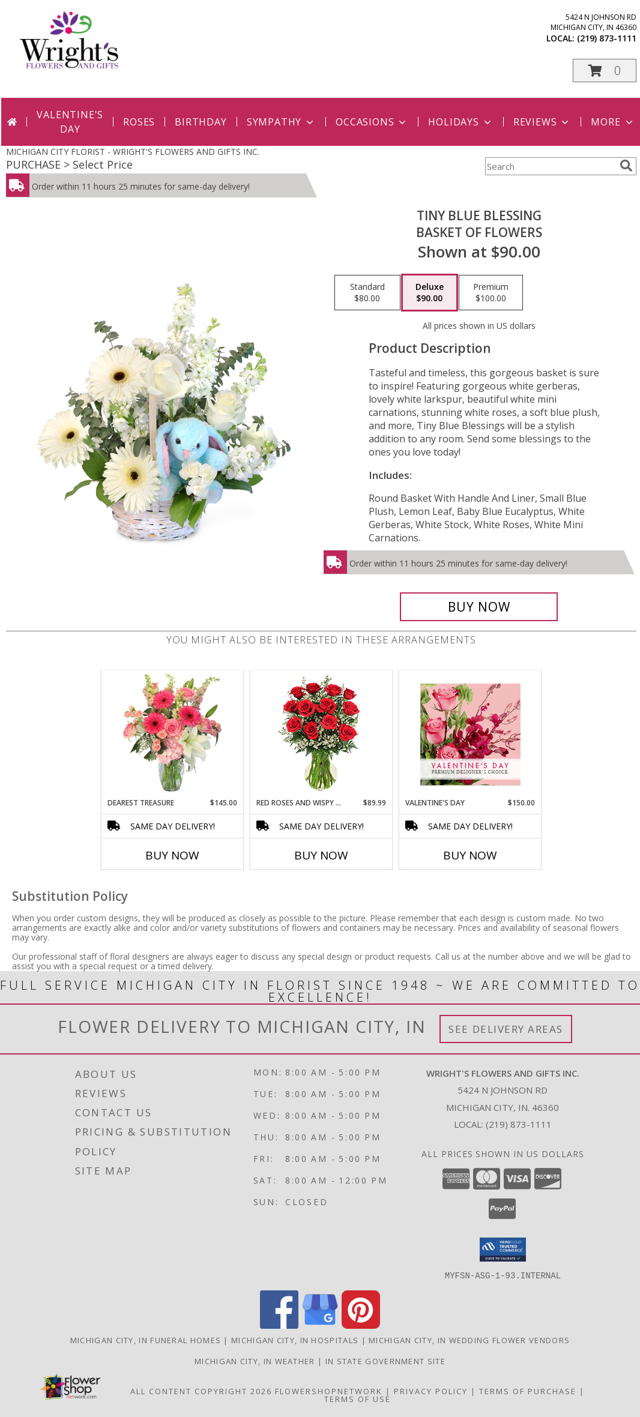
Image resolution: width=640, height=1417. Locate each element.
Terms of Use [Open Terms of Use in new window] (357, 1398)
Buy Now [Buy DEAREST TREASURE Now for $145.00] (172, 855)
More (613, 121)
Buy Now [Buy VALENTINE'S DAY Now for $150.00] (470, 855)
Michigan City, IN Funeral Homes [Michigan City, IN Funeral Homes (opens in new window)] (145, 1339)
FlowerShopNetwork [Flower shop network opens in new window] (328, 1390)
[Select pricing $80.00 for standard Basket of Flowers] (367, 292)
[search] (626, 165)
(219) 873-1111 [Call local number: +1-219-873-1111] (606, 38)
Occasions (372, 121)
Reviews (542, 121)
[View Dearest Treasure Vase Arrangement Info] (172, 734)
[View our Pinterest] (361, 1325)
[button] (604, 70)
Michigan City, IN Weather (255, 1360)
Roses (139, 121)
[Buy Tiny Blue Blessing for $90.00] (479, 606)
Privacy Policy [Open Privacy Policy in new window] (431, 1390)
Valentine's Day (70, 122)
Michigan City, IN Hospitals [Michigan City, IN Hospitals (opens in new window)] (294, 1339)
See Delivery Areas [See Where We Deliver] (505, 1029)
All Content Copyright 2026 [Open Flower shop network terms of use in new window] (201, 1390)
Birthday (200, 121)
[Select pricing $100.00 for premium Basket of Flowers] (490, 292)
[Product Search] (550, 166)
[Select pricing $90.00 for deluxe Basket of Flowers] (429, 292)
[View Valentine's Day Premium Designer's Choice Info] (470, 734)
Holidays (460, 121)
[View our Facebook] (279, 1325)
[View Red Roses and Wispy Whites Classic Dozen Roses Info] (321, 734)
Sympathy (281, 121)
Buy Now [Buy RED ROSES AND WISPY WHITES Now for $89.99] (321, 855)
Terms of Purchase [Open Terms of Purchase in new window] (527, 1390)
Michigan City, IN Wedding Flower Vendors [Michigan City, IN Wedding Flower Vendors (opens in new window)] (469, 1339)
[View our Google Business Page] (320, 1325)
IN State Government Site (385, 1360)
